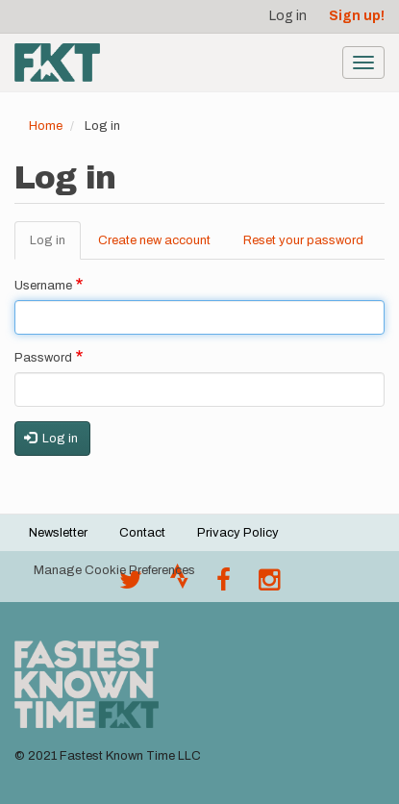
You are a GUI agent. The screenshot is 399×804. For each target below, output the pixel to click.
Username (43, 285)
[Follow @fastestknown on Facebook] (223, 584)
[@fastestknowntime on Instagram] (269, 584)
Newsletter (58, 533)
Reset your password (303, 240)
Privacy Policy (238, 533)
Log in (288, 16)
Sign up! (357, 16)
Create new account (154, 240)
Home (45, 126)
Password (43, 357)
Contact (142, 533)
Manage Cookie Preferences (114, 570)
